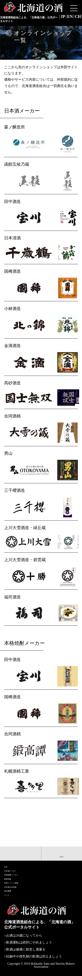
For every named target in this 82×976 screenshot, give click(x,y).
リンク (10, 893)
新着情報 (12, 864)
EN (66, 17)
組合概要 (12, 886)
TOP (8, 842)
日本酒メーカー (18, 849)
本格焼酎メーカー (20, 857)
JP (57, 17)
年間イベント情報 (20, 871)
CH (77, 17)
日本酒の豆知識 (18, 879)
